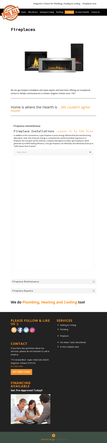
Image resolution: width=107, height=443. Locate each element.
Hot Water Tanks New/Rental (73, 342)
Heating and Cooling (59, 302)
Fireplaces (69, 12)
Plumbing (59, 12)
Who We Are (33, 12)
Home (23, 12)
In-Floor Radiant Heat (69, 347)
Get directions (21, 371)
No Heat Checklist (82, 12)
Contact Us (95, 12)
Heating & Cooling (47, 12)
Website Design (48, 439)
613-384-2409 (17, 366)
